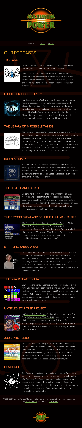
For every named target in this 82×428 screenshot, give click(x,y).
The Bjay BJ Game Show (64, 288)
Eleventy (59, 399)
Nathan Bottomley (45, 399)
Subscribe (32, 43)
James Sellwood (31, 401)
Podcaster (69, 399)
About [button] (42, 43)
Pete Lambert (53, 401)
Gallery (51, 43)
